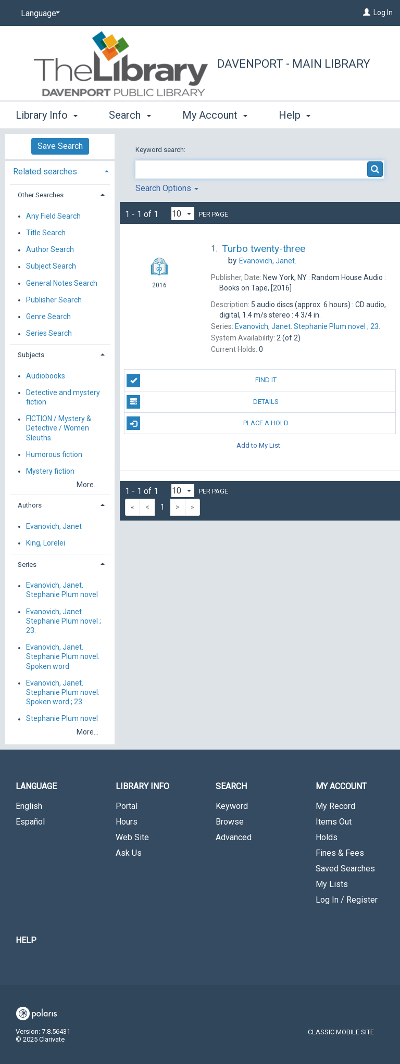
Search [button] (130, 113)
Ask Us (129, 853)
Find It (202, 380)
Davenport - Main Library (293, 63)
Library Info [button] (47, 113)
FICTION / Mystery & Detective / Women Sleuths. (58, 428)
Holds (327, 837)
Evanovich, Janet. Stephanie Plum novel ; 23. (63, 621)
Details (203, 402)
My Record (335, 806)
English (29, 806)
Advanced (234, 837)
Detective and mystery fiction (63, 397)
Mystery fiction (50, 471)
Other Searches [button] (41, 195)
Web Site (132, 837)
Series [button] (27, 564)
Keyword (232, 806)
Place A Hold (208, 423)
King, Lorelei (45, 543)
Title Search (46, 233)
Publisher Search (54, 300)
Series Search (49, 334)
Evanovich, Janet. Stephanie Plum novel (62, 590)
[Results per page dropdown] (182, 213)
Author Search (50, 250)
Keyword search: (161, 150)
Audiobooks (45, 376)
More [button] (299, 115)
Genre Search (48, 316)
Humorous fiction (54, 454)
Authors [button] (30, 505)
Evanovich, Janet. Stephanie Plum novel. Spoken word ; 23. (62, 692)
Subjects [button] (31, 355)
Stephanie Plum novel (62, 719)
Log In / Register (347, 900)
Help (26, 940)
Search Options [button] (166, 188)
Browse (230, 822)
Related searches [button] (45, 171)
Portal (127, 806)
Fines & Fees (340, 853)
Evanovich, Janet (54, 526)
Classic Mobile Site (341, 1032)
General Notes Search (61, 283)
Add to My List (258, 445)
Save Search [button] (60, 146)
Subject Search (51, 266)
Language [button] (36, 786)
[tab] (60, 170)
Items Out (334, 822)
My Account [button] (214, 113)
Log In (383, 12)
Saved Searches (345, 868)
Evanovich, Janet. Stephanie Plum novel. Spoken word (62, 656)
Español (30, 822)
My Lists (332, 884)
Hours (127, 822)
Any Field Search (53, 216)
